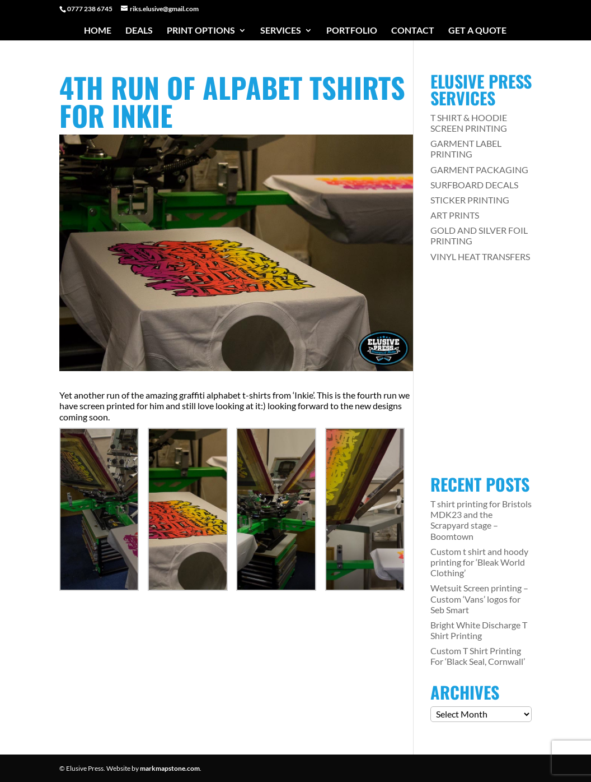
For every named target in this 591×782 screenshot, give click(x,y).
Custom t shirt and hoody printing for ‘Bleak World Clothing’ (479, 562)
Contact (412, 30)
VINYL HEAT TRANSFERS (480, 256)
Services (280, 30)
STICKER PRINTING (469, 200)
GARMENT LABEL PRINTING (465, 148)
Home (97, 30)
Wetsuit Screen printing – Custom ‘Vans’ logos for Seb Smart (479, 598)
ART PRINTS (454, 215)
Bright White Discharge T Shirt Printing (478, 630)
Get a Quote (477, 30)
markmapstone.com (170, 768)
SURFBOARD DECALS (474, 184)
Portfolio (351, 30)
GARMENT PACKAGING (479, 169)
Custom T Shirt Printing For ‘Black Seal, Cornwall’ (477, 656)
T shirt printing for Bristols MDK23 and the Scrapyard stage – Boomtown (481, 520)
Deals (139, 30)
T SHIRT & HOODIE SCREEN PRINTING (468, 122)
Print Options (201, 30)
